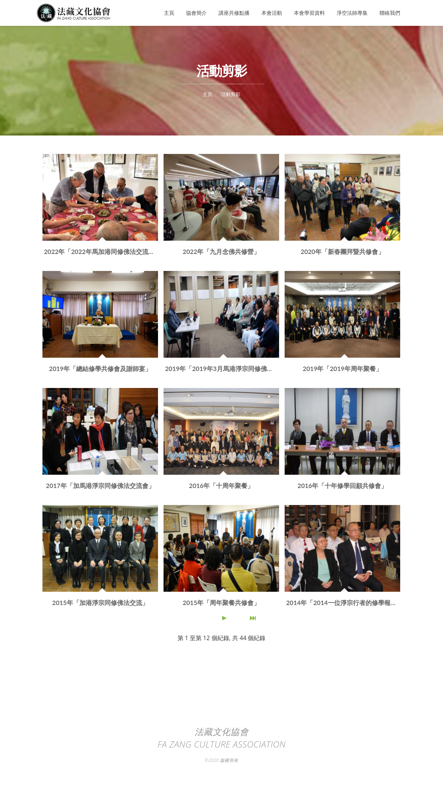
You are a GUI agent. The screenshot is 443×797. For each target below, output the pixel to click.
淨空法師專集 (352, 12)
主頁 (169, 12)
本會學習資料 (309, 12)
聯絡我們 (390, 12)
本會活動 (271, 12)
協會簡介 (196, 12)
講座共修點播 (234, 12)
